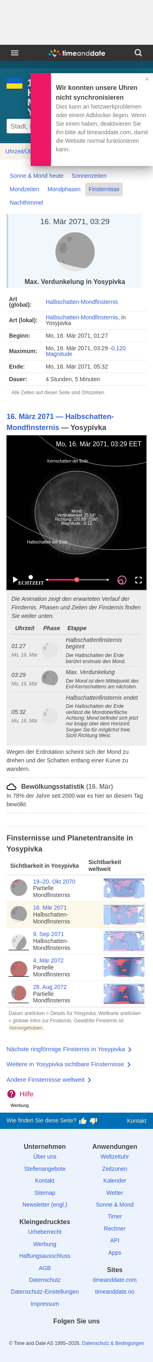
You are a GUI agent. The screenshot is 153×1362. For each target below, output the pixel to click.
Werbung (45, 1244)
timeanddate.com (115, 1280)
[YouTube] (104, 1335)
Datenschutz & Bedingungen (113, 1343)
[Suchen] (138, 53)
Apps (114, 1252)
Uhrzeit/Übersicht (27, 151)
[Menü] (15, 53)
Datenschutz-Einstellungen (45, 1291)
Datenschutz (45, 1280)
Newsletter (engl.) (44, 1204)
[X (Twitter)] (62, 1335)
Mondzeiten (24, 189)
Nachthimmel (26, 202)
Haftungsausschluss (44, 1256)
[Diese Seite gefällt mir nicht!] (93, 1121)
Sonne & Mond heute (37, 175)
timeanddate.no (115, 1291)
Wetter (114, 1193)
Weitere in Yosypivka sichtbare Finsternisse (65, 1064)
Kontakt (136, 1121)
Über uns (44, 1156)
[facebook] (48, 1335)
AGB (45, 1268)
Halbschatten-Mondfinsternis (82, 302)
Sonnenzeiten (89, 175)
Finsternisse (104, 189)
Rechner (115, 1228)
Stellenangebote (44, 1169)
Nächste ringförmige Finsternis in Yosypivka (66, 1049)
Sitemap (44, 1193)
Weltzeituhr (114, 1156)
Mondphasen (63, 189)
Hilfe (26, 1094)
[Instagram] (90, 1335)
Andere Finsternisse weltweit (45, 1079)
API (115, 1240)
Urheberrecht (45, 1232)
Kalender (114, 1180)
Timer (115, 1216)
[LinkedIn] (77, 1335)
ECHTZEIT (31, 580)
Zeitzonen (114, 1169)
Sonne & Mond (115, 1204)
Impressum (45, 1304)
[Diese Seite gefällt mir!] (83, 1121)
